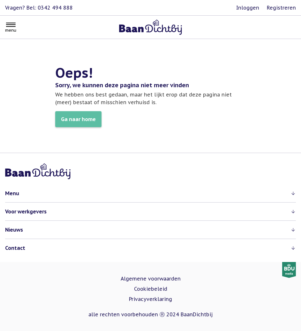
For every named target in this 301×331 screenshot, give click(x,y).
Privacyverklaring (150, 299)
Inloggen (247, 7)
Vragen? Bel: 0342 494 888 (39, 7)
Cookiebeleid (150, 289)
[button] (150, 193)
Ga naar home (78, 119)
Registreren (281, 7)
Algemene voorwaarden (151, 278)
